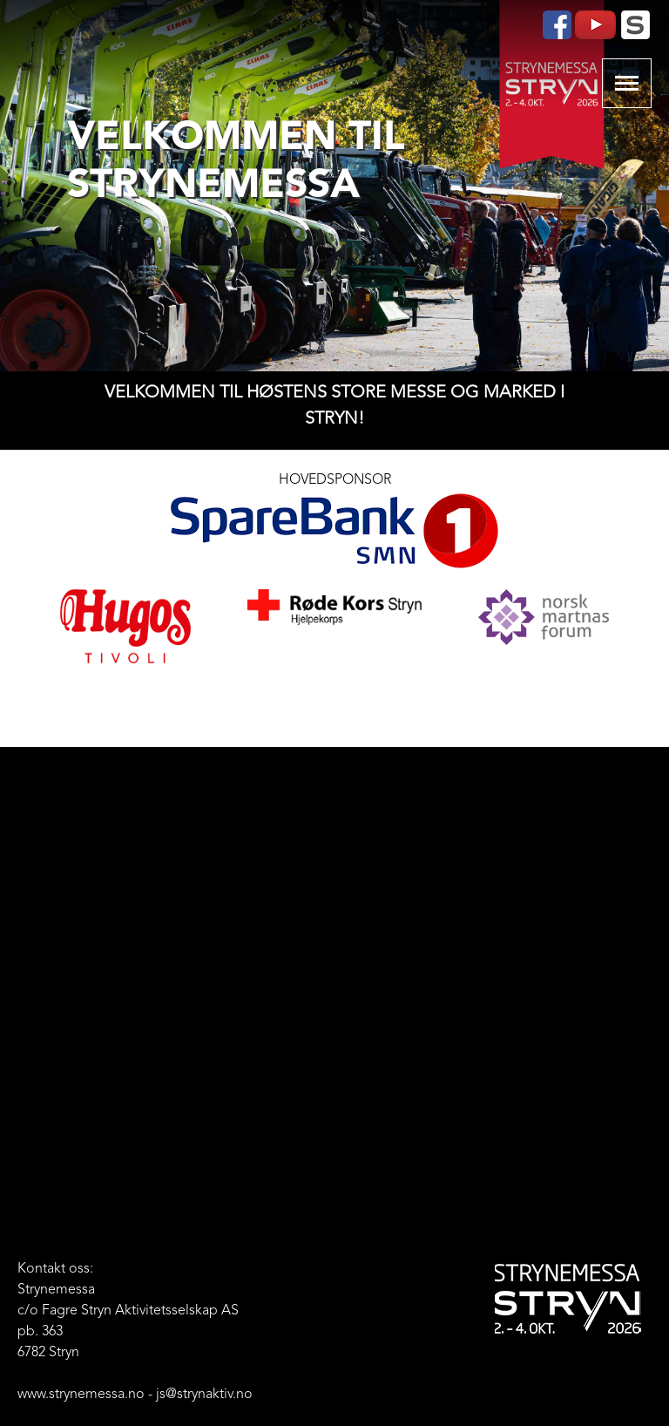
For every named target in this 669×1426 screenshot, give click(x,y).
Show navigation (627, 83)
